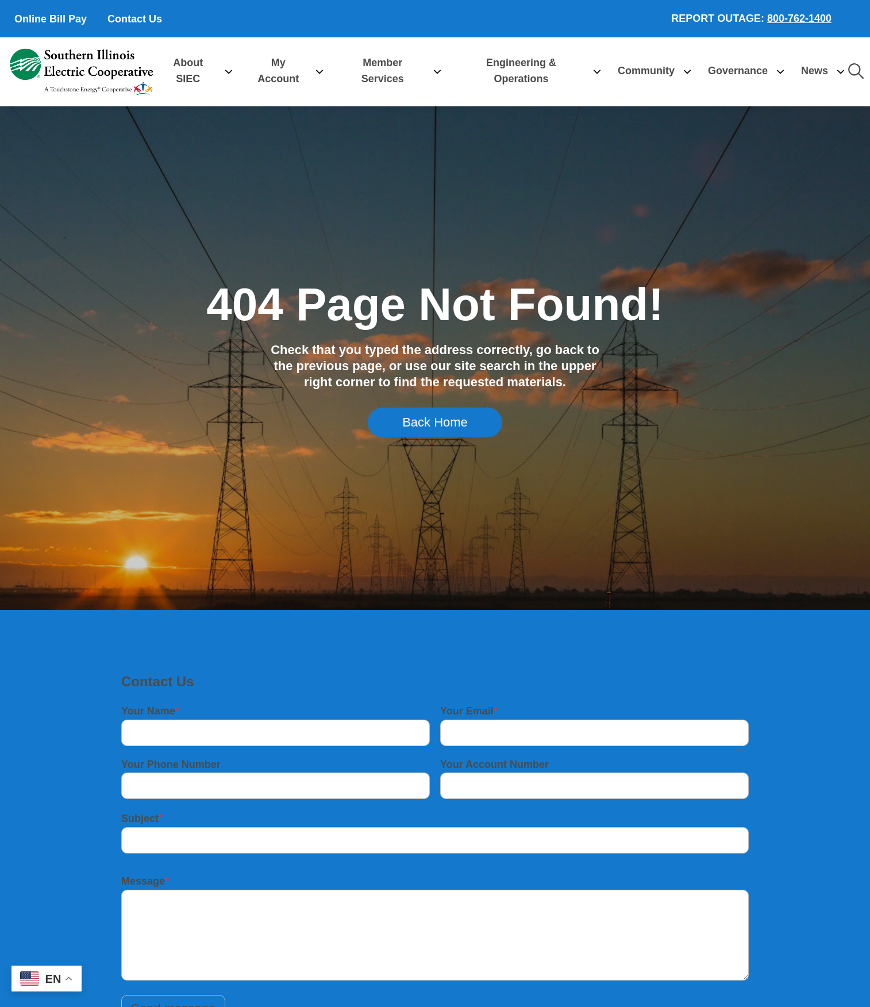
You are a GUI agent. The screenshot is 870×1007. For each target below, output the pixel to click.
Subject (140, 818)
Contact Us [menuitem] (134, 19)
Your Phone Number (171, 764)
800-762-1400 (799, 18)
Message (143, 881)
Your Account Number (494, 764)
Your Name (148, 711)
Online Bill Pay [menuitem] (50, 19)
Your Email (467, 711)
